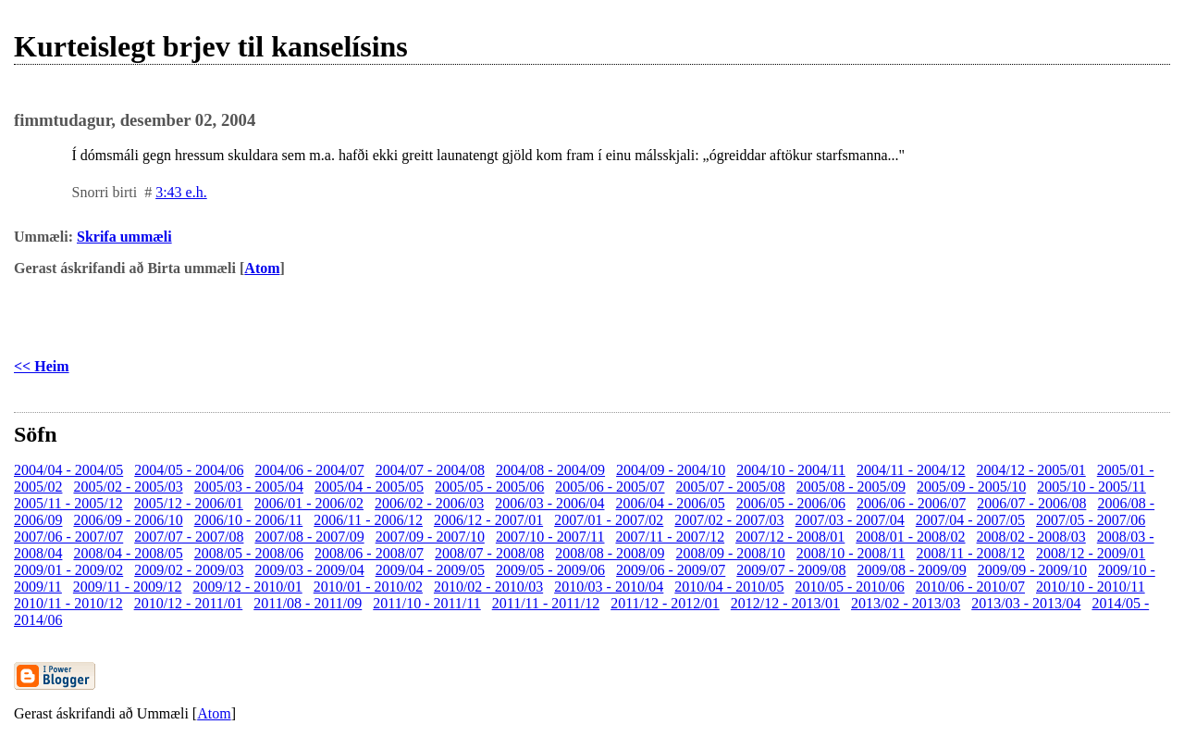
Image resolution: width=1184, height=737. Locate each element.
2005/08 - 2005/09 (851, 486)
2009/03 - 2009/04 (309, 570)
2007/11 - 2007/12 (670, 536)
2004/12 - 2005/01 (1031, 470)
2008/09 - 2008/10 (730, 553)
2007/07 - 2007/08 (188, 536)
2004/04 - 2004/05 (68, 470)
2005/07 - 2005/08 (730, 486)
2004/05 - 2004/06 (188, 470)
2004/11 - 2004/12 (911, 470)
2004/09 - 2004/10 (670, 470)
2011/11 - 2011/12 (545, 603)
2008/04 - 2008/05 (127, 553)
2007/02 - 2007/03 (728, 520)
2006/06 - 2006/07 (911, 503)
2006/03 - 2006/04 (549, 503)
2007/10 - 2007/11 (550, 536)
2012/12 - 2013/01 (785, 603)
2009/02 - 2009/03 (188, 570)
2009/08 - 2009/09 (912, 570)
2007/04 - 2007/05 (970, 520)
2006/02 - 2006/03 (429, 503)
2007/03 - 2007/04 (850, 520)
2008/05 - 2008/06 (248, 553)
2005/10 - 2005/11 (1091, 486)
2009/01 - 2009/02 (68, 570)
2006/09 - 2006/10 (127, 520)
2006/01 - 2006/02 (309, 503)
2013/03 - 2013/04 (1025, 603)
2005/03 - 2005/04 (248, 486)
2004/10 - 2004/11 (790, 470)
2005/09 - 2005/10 (971, 486)
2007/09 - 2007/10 (430, 536)
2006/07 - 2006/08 (1031, 503)
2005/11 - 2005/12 (68, 503)
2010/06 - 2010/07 (970, 586)
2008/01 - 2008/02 (910, 536)
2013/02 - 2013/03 (905, 603)
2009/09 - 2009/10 (1032, 570)
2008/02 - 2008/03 (1031, 536)
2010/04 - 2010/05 (728, 586)
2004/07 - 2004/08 (430, 470)
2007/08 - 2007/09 (309, 536)
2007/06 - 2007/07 (68, 536)
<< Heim (41, 366)
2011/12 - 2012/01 (665, 603)
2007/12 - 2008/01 (790, 536)
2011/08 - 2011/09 (307, 603)
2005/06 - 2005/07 (609, 486)
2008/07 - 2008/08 (489, 553)
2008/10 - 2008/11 (851, 553)
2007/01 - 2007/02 (608, 520)
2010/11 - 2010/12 (68, 603)
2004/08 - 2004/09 (550, 470)
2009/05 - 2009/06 (550, 570)
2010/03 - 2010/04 (608, 586)
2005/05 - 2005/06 (489, 486)
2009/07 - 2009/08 (790, 570)
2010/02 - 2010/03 (488, 586)
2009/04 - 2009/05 (430, 570)
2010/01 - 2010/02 (368, 586)
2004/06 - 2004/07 (309, 470)
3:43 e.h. (181, 192)
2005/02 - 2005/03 (127, 486)
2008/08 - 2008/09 (609, 553)
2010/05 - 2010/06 (850, 586)
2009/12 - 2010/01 (247, 586)
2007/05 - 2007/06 (1090, 520)
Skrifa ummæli (124, 236)
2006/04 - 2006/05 (670, 503)
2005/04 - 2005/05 (369, 486)
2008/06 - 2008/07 (369, 553)
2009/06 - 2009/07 (670, 570)
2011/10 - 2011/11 (426, 603)
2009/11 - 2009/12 (127, 586)
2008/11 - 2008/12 (970, 553)
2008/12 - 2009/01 (1090, 553)
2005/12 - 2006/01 (188, 503)
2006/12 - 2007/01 (488, 520)
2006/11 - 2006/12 (368, 520)
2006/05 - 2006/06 (790, 503)
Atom (261, 268)
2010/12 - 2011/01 (188, 603)
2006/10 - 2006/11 (248, 520)
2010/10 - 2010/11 (1090, 586)
